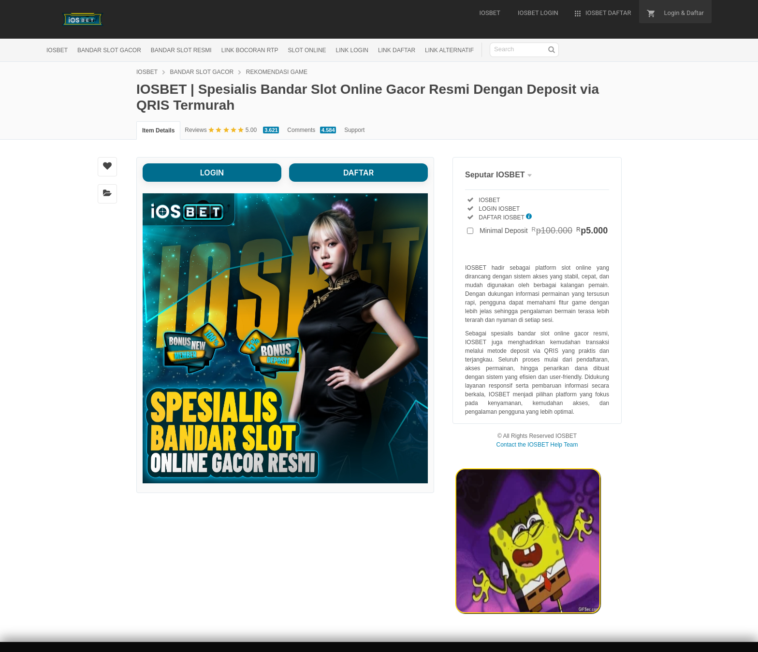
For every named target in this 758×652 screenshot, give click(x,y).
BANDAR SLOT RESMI (181, 50)
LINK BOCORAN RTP (249, 50)
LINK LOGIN (352, 50)
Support (354, 130)
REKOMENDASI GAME (276, 72)
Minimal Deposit (544, 230)
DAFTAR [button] (358, 172)
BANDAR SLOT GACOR (109, 50)
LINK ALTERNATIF (449, 50)
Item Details (158, 130)
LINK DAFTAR (396, 50)
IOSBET (57, 50)
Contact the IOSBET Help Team (537, 444)
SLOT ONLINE (307, 50)
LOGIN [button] (212, 172)
